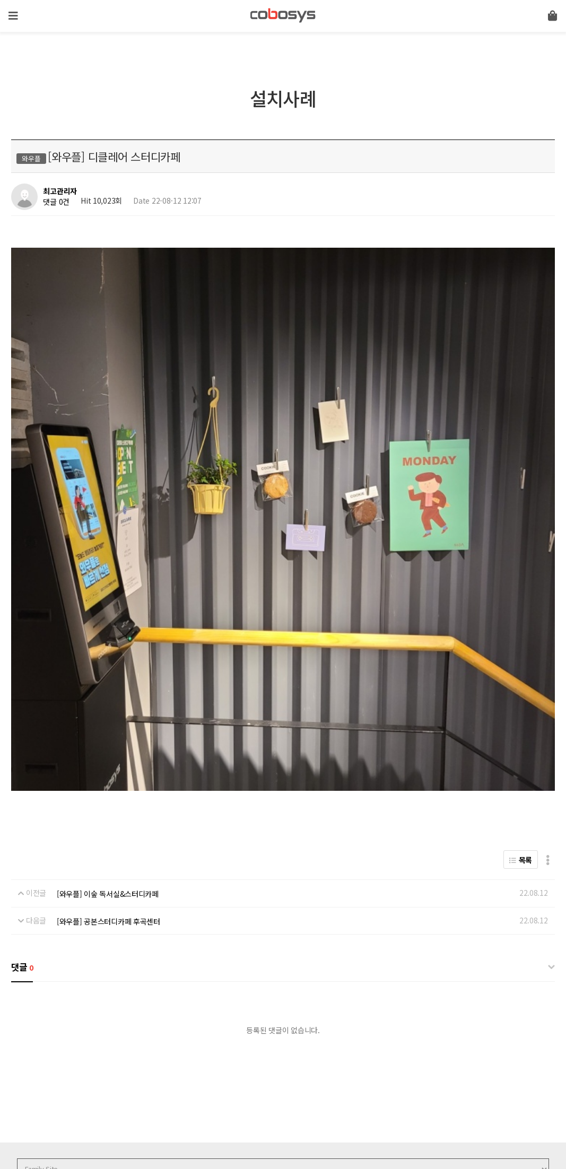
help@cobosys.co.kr (199, 1125)
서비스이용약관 (141, 1090)
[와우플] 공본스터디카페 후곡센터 (108, 775)
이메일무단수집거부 (205, 1090)
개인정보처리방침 (81, 1090)
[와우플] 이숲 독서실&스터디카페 (108, 748)
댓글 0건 (56, 201)
